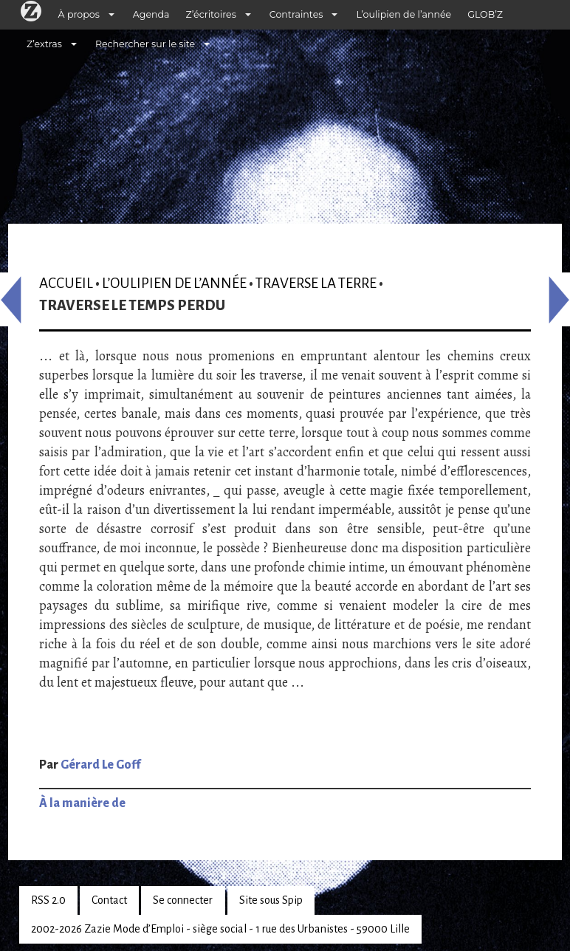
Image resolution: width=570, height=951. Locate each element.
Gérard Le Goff (100, 765)
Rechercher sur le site (145, 43)
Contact (109, 900)
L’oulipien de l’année (403, 14)
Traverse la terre (316, 283)
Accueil (66, 283)
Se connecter (183, 900)
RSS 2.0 (48, 900)
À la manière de (82, 803)
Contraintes (296, 14)
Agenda (151, 14)
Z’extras (44, 43)
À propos (79, 14)
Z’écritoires (211, 14)
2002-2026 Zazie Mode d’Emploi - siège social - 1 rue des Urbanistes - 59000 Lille (220, 929)
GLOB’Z (485, 14)
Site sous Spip (271, 900)
